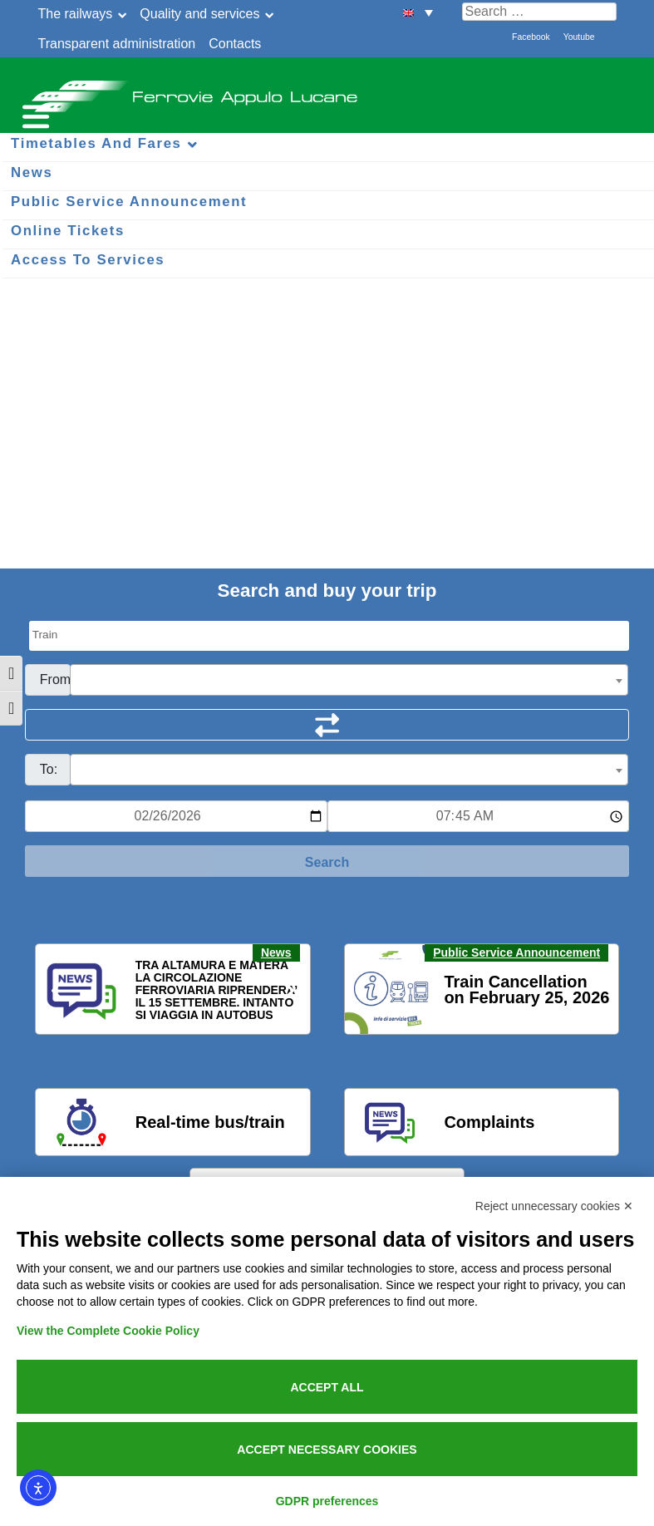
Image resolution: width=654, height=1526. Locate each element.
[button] (58, 990)
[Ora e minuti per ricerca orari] (478, 816)
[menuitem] (418, 12)
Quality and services (199, 14)
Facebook (531, 37)
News (276, 952)
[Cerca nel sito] (539, 11)
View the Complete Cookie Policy (108, 1330)
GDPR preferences (327, 1501)
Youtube (579, 37)
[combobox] (349, 680)
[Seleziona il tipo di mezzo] (329, 636)
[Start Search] (327, 861)
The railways (75, 14)
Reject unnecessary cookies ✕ (554, 1206)
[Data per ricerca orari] (176, 816)
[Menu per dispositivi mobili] (33, 114)
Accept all (326, 1387)
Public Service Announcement (516, 952)
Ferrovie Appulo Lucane (327, 91)
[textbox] (349, 681)
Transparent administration (117, 44)
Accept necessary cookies (326, 1449)
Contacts (235, 44)
